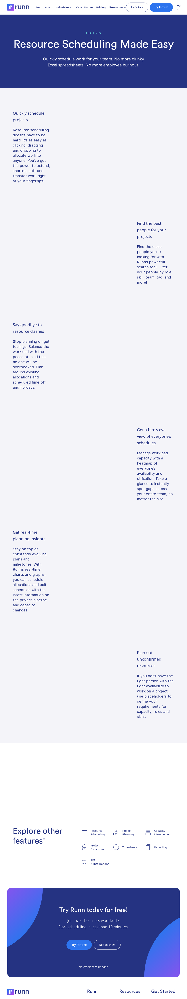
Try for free (161, 7)
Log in (178, 7)
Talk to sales (107, 945)
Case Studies (84, 7)
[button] (43, 7)
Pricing (101, 7)
